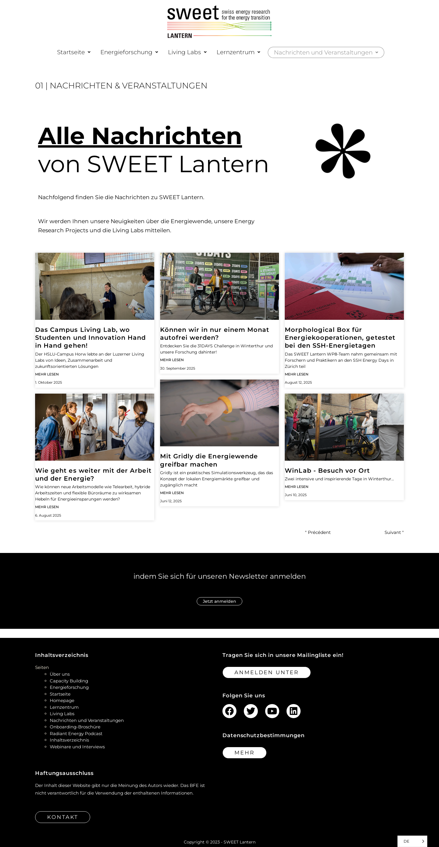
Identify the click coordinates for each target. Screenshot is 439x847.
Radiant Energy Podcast (76, 733)
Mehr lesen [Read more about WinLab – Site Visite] (296, 486)
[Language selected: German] (412, 841)
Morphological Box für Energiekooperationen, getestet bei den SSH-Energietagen (340, 337)
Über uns (60, 674)
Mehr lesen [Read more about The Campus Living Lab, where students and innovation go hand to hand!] (47, 374)
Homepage (62, 700)
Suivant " (394, 532)
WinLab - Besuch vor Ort (327, 470)
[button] (74, 52)
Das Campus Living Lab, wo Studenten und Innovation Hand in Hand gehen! (90, 337)
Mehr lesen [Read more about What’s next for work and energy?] (47, 507)
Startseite (73, 52)
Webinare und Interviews (77, 746)
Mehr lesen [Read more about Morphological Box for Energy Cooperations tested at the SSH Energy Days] (296, 374)
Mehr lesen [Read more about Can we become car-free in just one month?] (172, 360)
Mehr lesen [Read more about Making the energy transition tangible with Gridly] (172, 493)
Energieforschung (129, 52)
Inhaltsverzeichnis (69, 740)
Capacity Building (69, 681)
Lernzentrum (238, 52)
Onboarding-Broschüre (75, 727)
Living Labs (187, 52)
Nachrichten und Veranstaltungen (326, 52)
